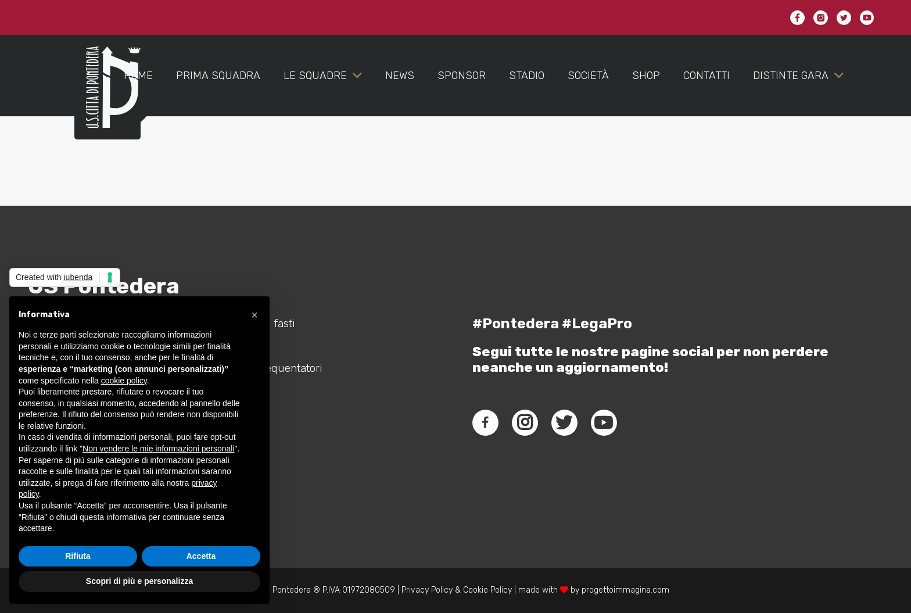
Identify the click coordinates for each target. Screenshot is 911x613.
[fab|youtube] (604, 422)
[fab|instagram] (524, 422)
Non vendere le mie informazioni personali (158, 448)
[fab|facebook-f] (485, 422)
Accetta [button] (201, 556)
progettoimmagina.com (625, 590)
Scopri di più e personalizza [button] (139, 581)
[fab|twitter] (564, 422)
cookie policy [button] (124, 380)
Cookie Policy (487, 590)
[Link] (107, 98)
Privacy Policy (426, 590)
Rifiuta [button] (78, 556)
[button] (254, 315)
